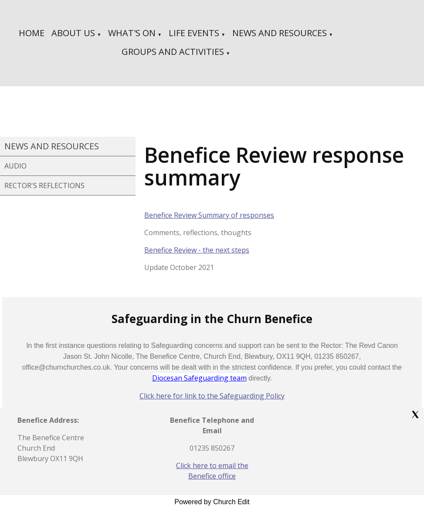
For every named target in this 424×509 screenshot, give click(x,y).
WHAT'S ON (132, 33)
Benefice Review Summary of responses (209, 215)
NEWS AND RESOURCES (279, 33)
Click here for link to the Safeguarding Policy (212, 396)
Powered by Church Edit (212, 502)
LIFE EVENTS (194, 33)
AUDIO (15, 166)
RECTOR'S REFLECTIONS (44, 185)
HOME (31, 33)
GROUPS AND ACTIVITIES (173, 51)
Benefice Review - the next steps (196, 250)
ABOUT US (73, 33)
